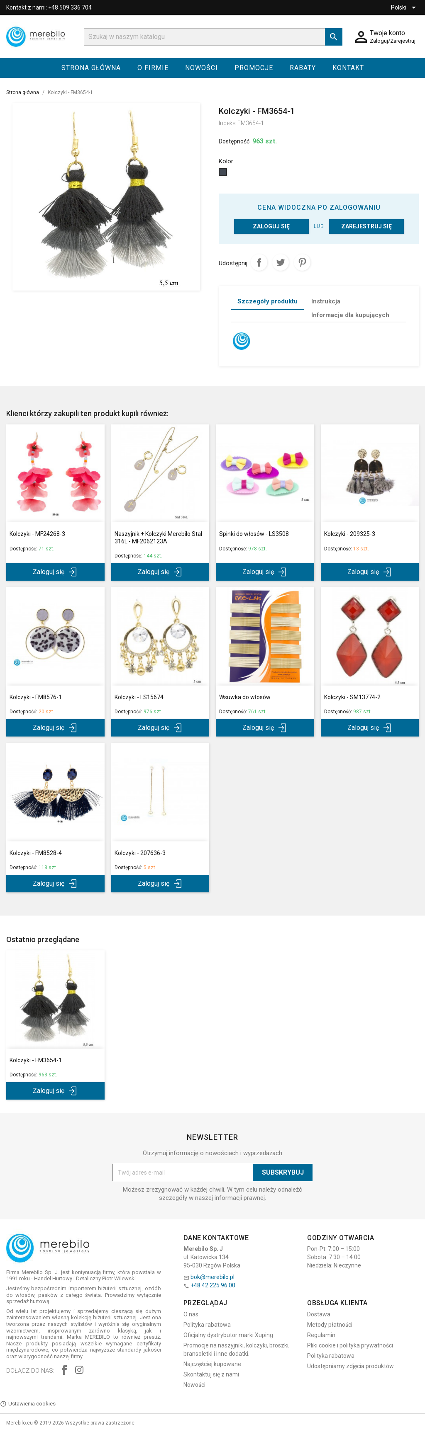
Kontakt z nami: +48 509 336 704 (49, 7)
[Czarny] (224, 174)
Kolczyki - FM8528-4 (36, 853)
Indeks (227, 123)
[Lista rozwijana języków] (405, 7)
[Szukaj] (213, 37)
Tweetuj (280, 262)
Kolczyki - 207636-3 (140, 853)
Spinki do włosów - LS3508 (254, 534)
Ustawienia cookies (28, 1404)
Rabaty (303, 68)
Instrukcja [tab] (325, 301)
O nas (190, 1314)
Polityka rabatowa (207, 1324)
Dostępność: (235, 141)
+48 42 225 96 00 (213, 1285)
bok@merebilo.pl (212, 1277)
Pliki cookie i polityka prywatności (350, 1345)
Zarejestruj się (366, 226)
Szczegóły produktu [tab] (267, 301)
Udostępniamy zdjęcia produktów (350, 1366)
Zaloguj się (271, 226)
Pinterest (302, 262)
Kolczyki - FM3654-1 (36, 1060)
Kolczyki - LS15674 (139, 697)
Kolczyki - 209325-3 (349, 534)
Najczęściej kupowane (212, 1364)
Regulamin (321, 1335)
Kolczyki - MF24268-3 (37, 534)
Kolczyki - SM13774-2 (352, 697)
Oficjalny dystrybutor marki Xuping (228, 1335)
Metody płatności (329, 1324)
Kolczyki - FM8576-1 (36, 697)
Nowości (201, 68)
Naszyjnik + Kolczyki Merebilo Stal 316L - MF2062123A (158, 538)
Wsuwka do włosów (245, 697)
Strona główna (91, 68)
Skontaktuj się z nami (211, 1374)
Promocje (253, 68)
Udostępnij (259, 262)
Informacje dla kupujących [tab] (350, 315)
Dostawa (318, 1314)
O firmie (153, 68)
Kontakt (348, 68)
